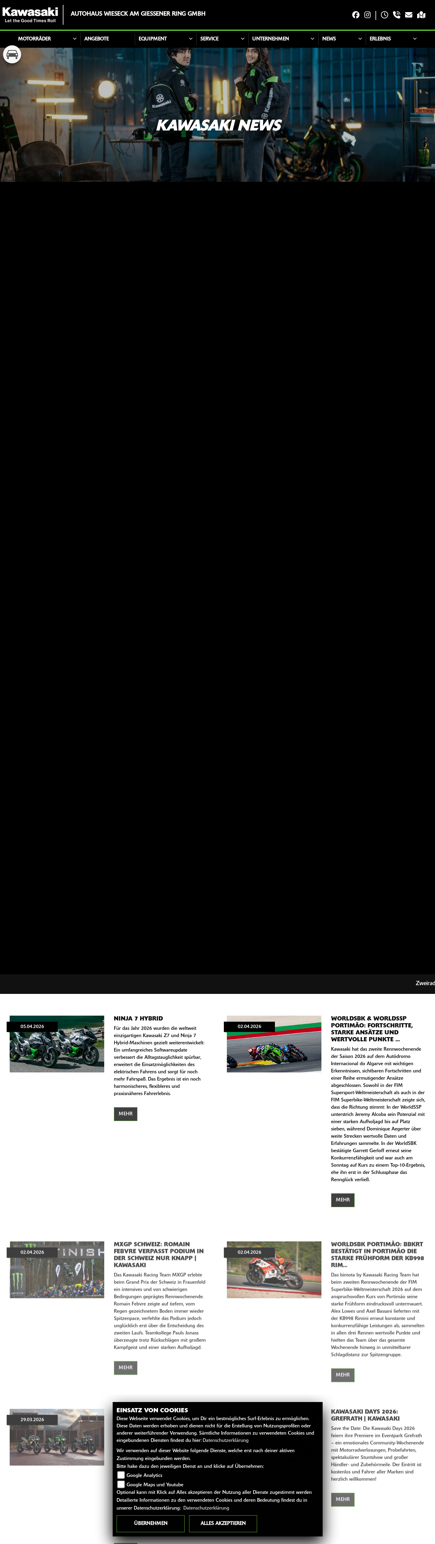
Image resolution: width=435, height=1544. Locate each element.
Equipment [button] (153, 39)
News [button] (329, 39)
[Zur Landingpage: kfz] (12, 54)
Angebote (96, 39)
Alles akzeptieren (223, 1523)
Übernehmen (150, 1523)
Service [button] (209, 39)
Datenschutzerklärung (226, 1440)
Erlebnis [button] (380, 39)
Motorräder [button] (34, 39)
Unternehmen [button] (270, 39)
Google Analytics (144, 1475)
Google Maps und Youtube (155, 1485)
